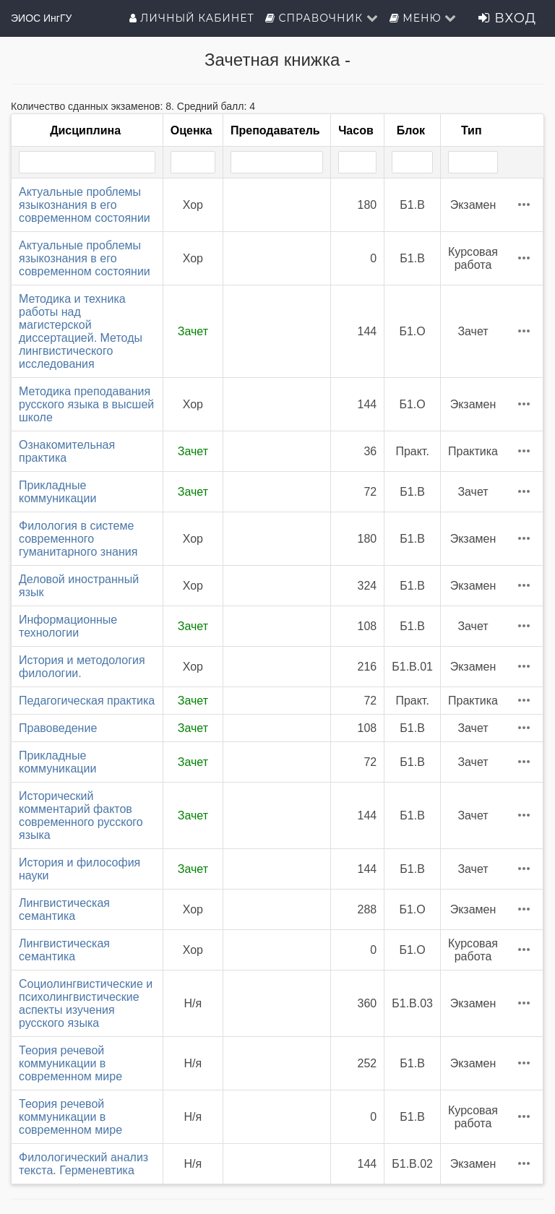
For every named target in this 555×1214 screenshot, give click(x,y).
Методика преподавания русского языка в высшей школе (86, 404)
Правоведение (58, 728)
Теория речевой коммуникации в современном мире (70, 1063)
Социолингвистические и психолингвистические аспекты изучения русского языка (85, 1003)
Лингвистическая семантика (64, 909)
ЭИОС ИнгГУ (41, 18)
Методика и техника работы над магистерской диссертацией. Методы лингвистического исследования (80, 331)
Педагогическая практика (87, 700)
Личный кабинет (191, 18)
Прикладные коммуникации (57, 491)
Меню (423, 18)
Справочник (322, 18)
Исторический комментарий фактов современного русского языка (81, 815)
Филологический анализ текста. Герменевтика (83, 1163)
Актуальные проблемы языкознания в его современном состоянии (84, 205)
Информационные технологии (68, 626)
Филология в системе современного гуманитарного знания (78, 539)
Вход (507, 18)
